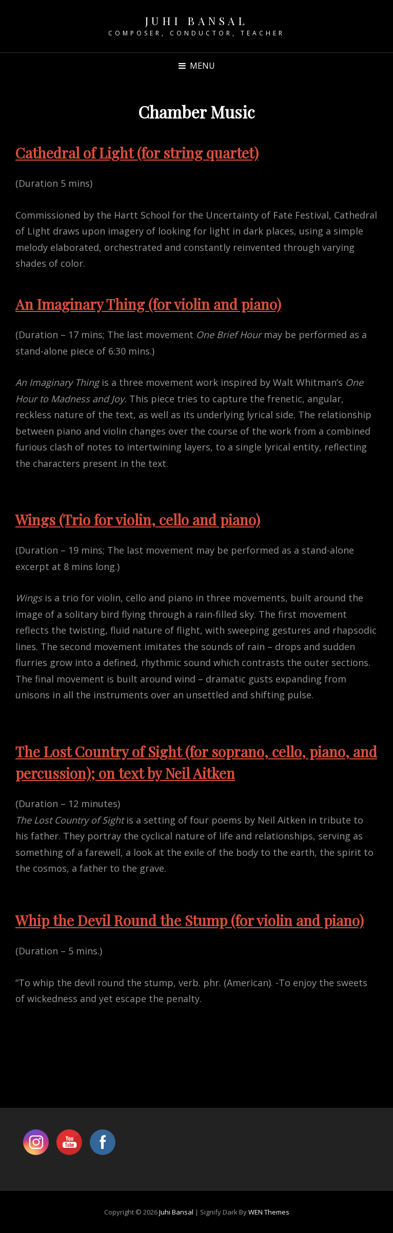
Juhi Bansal (196, 20)
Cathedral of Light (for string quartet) (137, 152)
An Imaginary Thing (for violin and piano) (148, 304)
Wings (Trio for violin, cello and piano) (137, 519)
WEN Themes (268, 1212)
